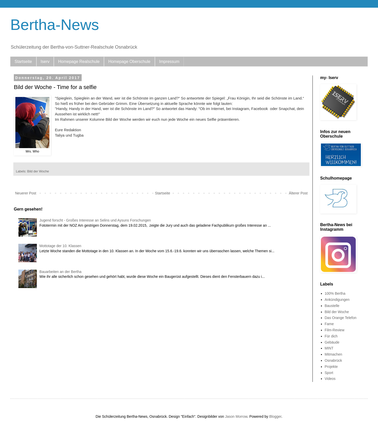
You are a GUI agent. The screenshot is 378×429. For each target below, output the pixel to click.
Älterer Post (298, 193)
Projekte (331, 367)
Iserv (45, 61)
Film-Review (334, 330)
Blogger (275, 416)
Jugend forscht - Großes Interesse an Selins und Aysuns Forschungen (95, 220)
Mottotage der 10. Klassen (60, 246)
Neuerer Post (25, 193)
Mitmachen (333, 354)
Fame (329, 324)
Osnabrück (333, 360)
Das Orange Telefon (341, 318)
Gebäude (332, 342)
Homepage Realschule (79, 61)
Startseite (23, 61)
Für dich (331, 336)
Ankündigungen (337, 300)
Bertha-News (54, 24)
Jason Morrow (236, 416)
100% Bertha (335, 293)
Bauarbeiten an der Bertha (60, 272)
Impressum (169, 61)
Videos (330, 379)
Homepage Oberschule (129, 61)
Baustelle (332, 306)
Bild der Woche (38, 171)
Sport (329, 373)
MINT (329, 348)
